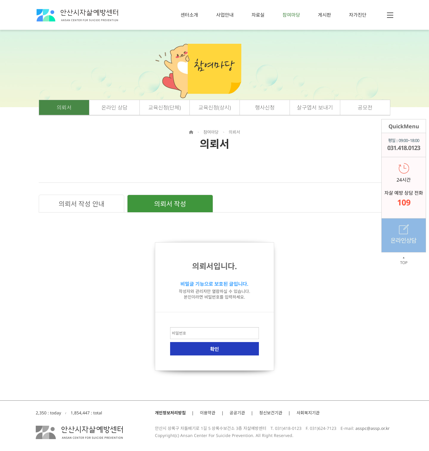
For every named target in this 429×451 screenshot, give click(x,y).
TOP (403, 260)
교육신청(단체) (164, 107)
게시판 (324, 15)
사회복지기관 (307, 413)
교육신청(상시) (214, 107)
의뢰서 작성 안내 (82, 203)
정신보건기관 (270, 413)
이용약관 (207, 413)
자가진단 (357, 15)
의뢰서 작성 (170, 203)
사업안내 (225, 15)
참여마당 (291, 15)
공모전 (365, 107)
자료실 (258, 15)
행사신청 (265, 107)
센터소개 (189, 15)
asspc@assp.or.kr (372, 428)
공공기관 (237, 413)
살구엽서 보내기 (315, 107)
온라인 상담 (114, 107)
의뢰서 (64, 107)
